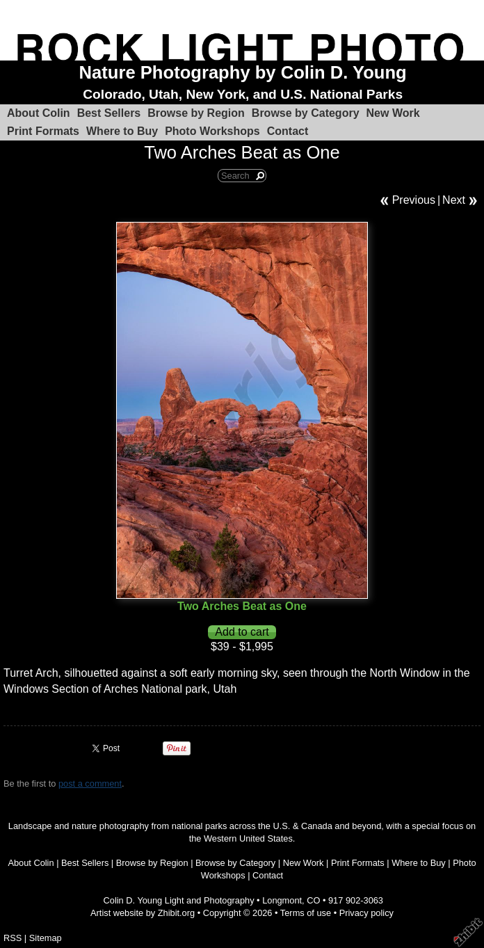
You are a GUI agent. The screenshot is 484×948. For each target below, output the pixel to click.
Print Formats (43, 131)
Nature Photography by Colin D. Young (243, 72)
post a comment (90, 783)
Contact (288, 131)
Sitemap (45, 938)
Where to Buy (122, 131)
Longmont (282, 900)
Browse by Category (306, 113)
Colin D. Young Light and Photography (179, 900)
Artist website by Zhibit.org (142, 913)
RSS (12, 938)
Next (453, 200)
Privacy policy (366, 913)
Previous (413, 200)
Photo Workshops (212, 131)
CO (313, 900)
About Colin (38, 113)
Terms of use (305, 913)
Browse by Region (196, 113)
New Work (393, 113)
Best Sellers (109, 113)
